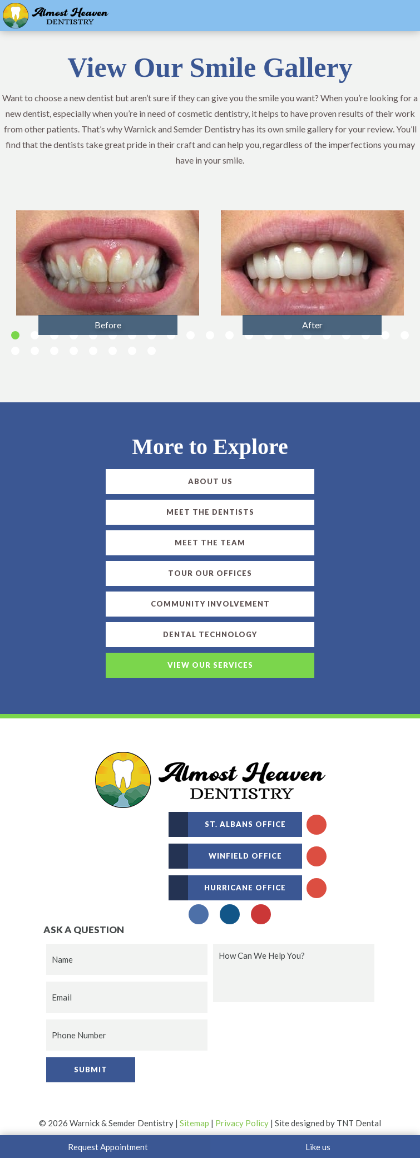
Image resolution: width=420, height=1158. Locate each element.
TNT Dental (359, 1123)
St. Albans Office (227, 824)
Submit (90, 1069)
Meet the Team (210, 542)
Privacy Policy (242, 1123)
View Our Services (210, 665)
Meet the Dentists (210, 511)
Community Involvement (210, 603)
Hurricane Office (227, 887)
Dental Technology (210, 634)
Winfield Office (225, 856)
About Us (210, 481)
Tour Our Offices (210, 573)
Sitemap (194, 1123)
